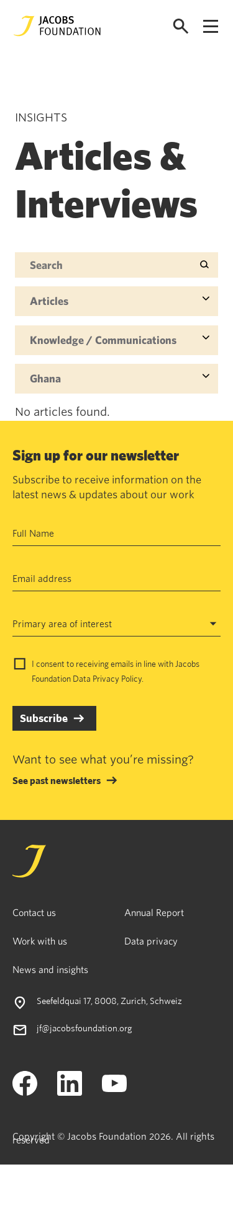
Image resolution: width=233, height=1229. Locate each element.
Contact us (34, 912)
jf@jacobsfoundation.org (84, 1028)
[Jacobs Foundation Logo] (57, 26)
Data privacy (151, 940)
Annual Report (154, 912)
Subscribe (44, 718)
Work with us (39, 940)
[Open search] (181, 26)
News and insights (50, 969)
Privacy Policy (117, 679)
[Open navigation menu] (210, 26)
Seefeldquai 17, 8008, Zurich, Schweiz (109, 1000)
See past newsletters (56, 780)
